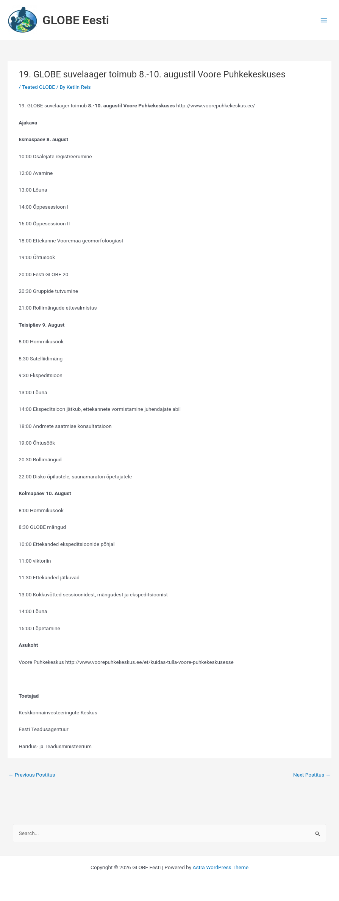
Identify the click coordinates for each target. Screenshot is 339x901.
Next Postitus (312, 775)
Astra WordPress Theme (220, 867)
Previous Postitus (31, 775)
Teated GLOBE (38, 87)
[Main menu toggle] (324, 20)
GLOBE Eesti (75, 20)
